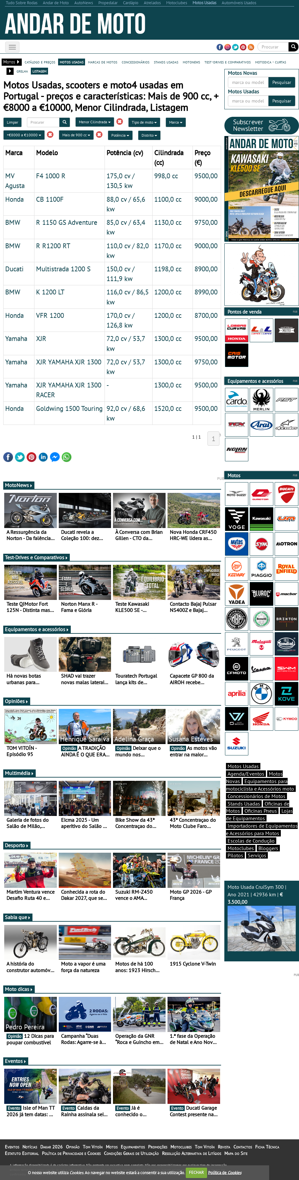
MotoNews (19, 485)
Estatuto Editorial (22, 1153)
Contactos (242, 1147)
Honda (14, 199)
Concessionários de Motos (256, 796)
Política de (224, 1172)
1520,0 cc (167, 408)
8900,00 (206, 268)
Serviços (257, 855)
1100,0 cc (167, 199)
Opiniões (17, 701)
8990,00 (206, 291)
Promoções (157, 1147)
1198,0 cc (167, 268)
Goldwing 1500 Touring (69, 408)
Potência (120, 135)
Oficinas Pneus (260, 810)
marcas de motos (102, 62)
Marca (175, 122)
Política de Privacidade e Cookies (71, 1153)
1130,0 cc (167, 222)
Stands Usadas (244, 803)
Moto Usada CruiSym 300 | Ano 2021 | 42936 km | (262, 917)
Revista (224, 1147)
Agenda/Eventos (246, 773)
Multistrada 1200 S (63, 268)
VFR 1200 (50, 315)
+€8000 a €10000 (24, 134)
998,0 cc (166, 175)
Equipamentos (133, 1147)
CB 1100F (50, 199)
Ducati (14, 268)
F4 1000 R (51, 175)
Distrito (149, 135)
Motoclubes (241, 848)
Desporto (17, 845)
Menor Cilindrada (95, 121)
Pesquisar (281, 82)
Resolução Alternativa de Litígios (191, 1153)
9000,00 (206, 199)
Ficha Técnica (267, 1147)
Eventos (16, 1061)
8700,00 (206, 315)
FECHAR (196, 1172)
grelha (22, 71)
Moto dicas (19, 989)
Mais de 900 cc (76, 134)
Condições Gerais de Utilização (131, 1153)
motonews (191, 62)
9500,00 (206, 175)
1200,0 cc (167, 291)
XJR (41, 338)
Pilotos (235, 855)
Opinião (73, 1147)
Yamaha (16, 338)
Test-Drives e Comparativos (36, 557)
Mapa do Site (235, 1153)
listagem (39, 71)
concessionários (135, 62)
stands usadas (166, 62)
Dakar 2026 (51, 1147)
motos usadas (71, 62)
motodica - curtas (270, 62)
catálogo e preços (40, 62)
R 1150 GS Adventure (66, 222)
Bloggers (268, 848)
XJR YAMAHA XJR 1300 (68, 361)
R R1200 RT (53, 245)
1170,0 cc (167, 245)
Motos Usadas (243, 766)
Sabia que (18, 917)
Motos (112, 1147)
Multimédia (19, 773)
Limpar (12, 122)
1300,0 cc (167, 338)
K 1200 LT (50, 291)
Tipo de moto (144, 122)
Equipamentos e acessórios (37, 629)
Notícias (29, 1147)
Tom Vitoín (93, 1147)
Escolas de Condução (251, 840)
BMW (12, 222)
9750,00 (206, 222)
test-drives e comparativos (228, 62)
